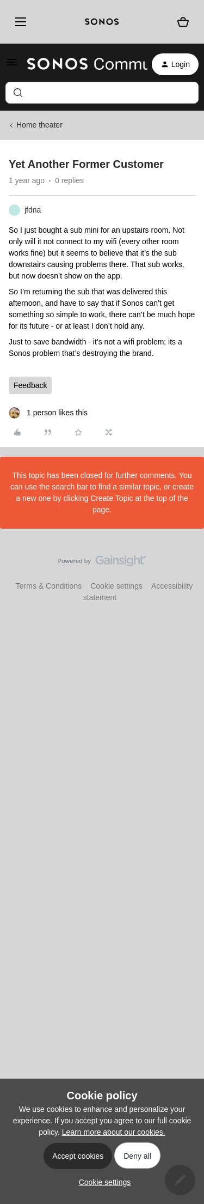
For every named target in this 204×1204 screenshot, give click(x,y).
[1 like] (48, 413)
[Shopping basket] (183, 22)
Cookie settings (116, 586)
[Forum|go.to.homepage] (80, 64)
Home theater (39, 124)
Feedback (30, 385)
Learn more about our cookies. (113, 1132)
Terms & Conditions (49, 586)
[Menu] (19, 22)
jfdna (32, 209)
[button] (11, 66)
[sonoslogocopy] (102, 22)
